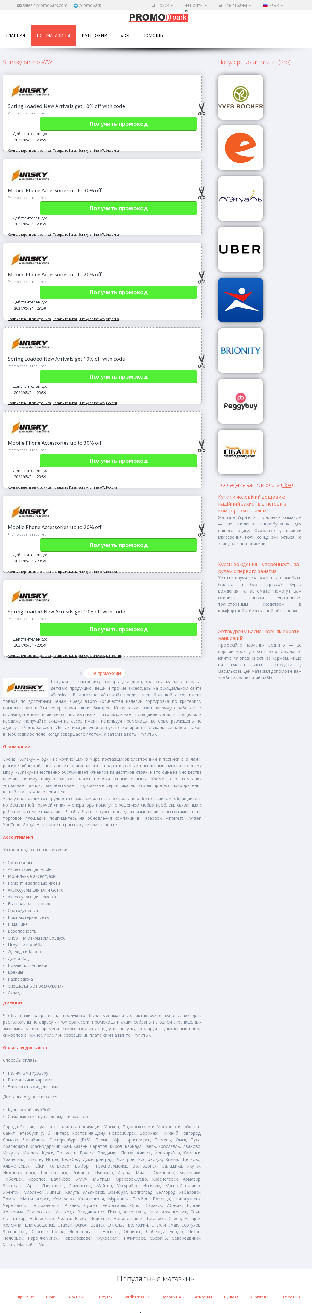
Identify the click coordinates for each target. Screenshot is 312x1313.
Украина (112, 150)
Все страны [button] (235, 5)
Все (284, 62)
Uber (50, 1297)
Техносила (202, 1297)
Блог (124, 35)
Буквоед (231, 1297)
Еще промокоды (104, 673)
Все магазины (53, 35)
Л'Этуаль (105, 1297)
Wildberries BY (137, 1297)
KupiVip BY (25, 1297)
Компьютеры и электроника (29, 150)
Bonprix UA (171, 1297)
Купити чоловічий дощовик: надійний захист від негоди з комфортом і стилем (252, 504)
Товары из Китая (65, 150)
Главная (15, 35)
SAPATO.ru (76, 1297)
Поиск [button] (162, 5)
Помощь (152, 35)
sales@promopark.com (45, 5)
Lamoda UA (291, 1297)
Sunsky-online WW (92, 150)
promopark (90, 5)
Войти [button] (196, 5)
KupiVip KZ (259, 1297)
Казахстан (113, 655)
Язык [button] (273, 5)
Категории (94, 35)
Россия (111, 403)
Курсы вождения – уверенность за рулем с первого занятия (258, 567)
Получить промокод (118, 123)
